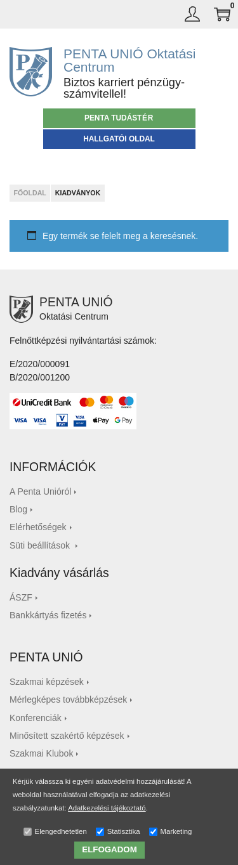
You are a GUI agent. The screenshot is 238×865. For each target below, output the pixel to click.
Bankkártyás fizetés (48, 615)
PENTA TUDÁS (119, 118)
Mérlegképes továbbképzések (68, 699)
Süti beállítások (41, 545)
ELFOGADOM (109, 849)
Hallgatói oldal (119, 138)
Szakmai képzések (47, 682)
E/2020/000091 (40, 364)
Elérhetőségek (38, 527)
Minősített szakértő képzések (67, 736)
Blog (18, 509)
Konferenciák (36, 718)
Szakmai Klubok (41, 753)
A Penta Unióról (40, 491)
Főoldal (29, 193)
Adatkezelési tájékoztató (107, 808)
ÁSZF (21, 597)
